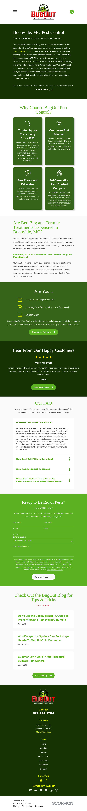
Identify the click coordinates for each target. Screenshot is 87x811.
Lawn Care (43, 761)
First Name (17, 523)
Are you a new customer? (22, 541)
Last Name (48, 523)
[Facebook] (46, 780)
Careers (43, 752)
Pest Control (43, 756)
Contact (43, 769)
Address (16, 535)
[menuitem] (16, 806)
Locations (43, 765)
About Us (43, 748)
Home (43, 744)
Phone (15, 529)
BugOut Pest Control (22, 51)
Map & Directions (43, 732)
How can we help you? (21, 547)
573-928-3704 (43, 713)
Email (46, 529)
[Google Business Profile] (41, 780)
